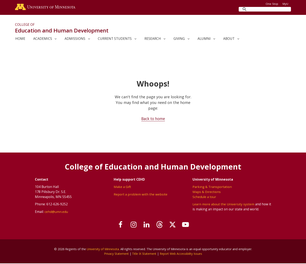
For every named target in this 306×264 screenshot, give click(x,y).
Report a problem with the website (140, 194)
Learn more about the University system (224, 204)
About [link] (229, 39)
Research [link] (152, 39)
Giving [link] (179, 39)
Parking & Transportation (212, 187)
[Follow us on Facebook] (118, 225)
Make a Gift (122, 187)
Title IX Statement (144, 254)
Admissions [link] (75, 39)
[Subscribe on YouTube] (188, 225)
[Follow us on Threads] (160, 225)
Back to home (153, 119)
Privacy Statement (115, 254)
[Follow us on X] (174, 225)
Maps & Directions (207, 192)
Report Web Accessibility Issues (181, 254)
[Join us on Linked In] (146, 225)
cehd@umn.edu (56, 212)
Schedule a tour (204, 197)
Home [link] (20, 39)
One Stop (272, 4)
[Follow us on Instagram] (132, 225)
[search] (265, 9)
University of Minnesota (103, 249)
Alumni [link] (204, 39)
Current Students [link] (115, 39)
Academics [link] (42, 39)
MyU (287, 4)
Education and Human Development (61, 31)
